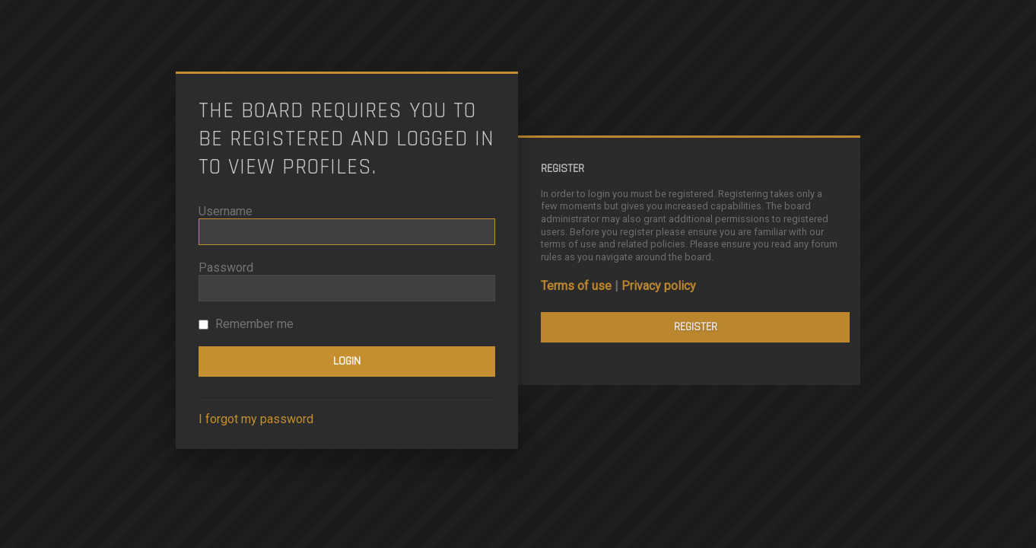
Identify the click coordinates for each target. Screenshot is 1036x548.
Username (226, 211)
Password (226, 267)
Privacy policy (658, 286)
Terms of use (576, 286)
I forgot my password (256, 419)
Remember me (246, 324)
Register (695, 327)
